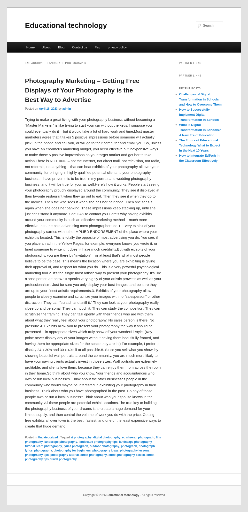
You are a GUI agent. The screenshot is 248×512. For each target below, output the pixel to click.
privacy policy (117, 47)
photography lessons (134, 450)
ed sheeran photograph (138, 437)
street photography (93, 455)
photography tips (37, 455)
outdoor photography (104, 446)
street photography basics (126, 455)
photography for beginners (72, 450)
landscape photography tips (98, 441)
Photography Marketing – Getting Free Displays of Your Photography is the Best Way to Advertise (82, 90)
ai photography (81, 437)
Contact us (79, 47)
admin (66, 108)
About (46, 47)
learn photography (49, 446)
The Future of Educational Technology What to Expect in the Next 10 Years (199, 145)
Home (30, 47)
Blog (61, 47)
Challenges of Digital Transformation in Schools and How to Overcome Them (200, 99)
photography (43, 450)
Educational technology (66, 25)
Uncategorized (48, 437)
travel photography (63, 459)
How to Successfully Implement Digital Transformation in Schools (199, 115)
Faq (97, 47)
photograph (129, 446)
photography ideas (105, 450)
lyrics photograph (76, 446)
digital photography (106, 437)
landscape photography (60, 441)
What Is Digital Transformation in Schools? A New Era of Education (200, 130)
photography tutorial (64, 455)
